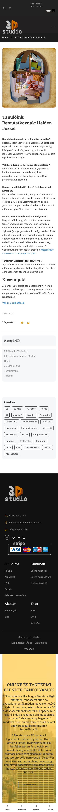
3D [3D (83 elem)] (7, 409)
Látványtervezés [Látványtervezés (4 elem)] (29, 428)
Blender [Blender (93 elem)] (31, 415)
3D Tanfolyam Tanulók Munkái (19, 356)
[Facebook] (7, 537)
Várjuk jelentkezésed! (13, 303)
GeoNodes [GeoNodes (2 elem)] (45, 415)
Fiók (33, 610)
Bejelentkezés (37, 6)
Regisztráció (36, 4)
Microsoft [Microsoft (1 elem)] (47, 428)
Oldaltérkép (41, 642)
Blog (7, 616)
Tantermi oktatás (39, 583)
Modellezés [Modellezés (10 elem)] (11, 434)
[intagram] (13, 538)
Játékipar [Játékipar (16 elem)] (46, 421)
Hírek (7, 361)
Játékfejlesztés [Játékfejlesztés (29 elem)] (29, 421)
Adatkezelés (17, 642)
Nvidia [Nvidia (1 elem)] (25, 434)
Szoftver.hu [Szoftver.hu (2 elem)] (25, 441)
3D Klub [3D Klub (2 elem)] (17, 409)
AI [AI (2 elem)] (7, 415)
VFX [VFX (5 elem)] (18, 447)
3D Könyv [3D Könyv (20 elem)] (31, 409)
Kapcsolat (10, 577)
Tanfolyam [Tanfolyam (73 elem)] (41, 441)
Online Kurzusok (39, 570)
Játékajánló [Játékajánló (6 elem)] (11, 421)
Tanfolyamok (11, 370)
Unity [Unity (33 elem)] (8, 447)
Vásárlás (29, 648)
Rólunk (8, 570)
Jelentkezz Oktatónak (16, 595)
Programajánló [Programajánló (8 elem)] (40, 434)
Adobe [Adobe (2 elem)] (44, 409)
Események (11, 610)
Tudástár (8, 375)
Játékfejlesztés (12, 366)
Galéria (8, 589)
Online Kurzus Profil (41, 577)
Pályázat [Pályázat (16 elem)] (10, 441)
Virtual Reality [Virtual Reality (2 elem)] (32, 447)
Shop (33, 616)
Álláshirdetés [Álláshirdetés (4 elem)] (12, 454)
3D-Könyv (35, 623)
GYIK (7, 583)
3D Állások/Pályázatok (16, 351)
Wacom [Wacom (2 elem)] (47, 447)
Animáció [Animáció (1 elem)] (17, 415)
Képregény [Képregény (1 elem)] (11, 428)
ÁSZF (29, 642)
